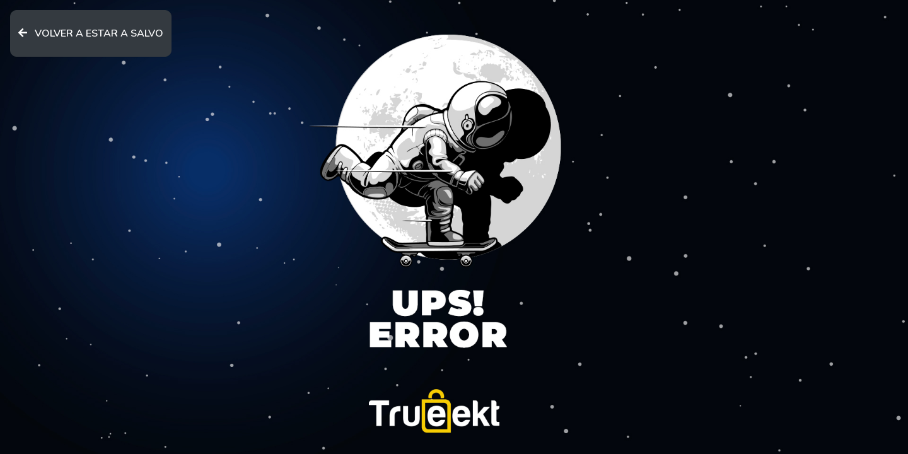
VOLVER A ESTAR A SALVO (90, 33)
